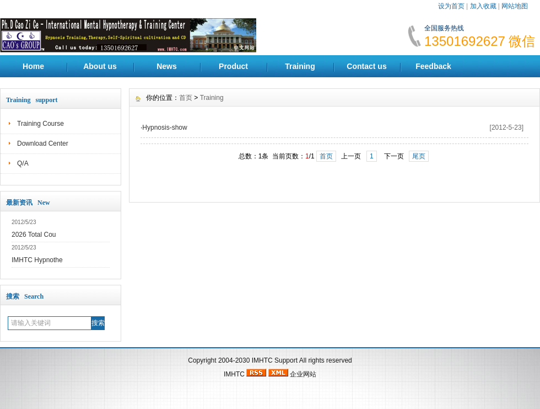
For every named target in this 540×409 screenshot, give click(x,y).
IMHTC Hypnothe (37, 260)
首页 (185, 98)
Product (233, 66)
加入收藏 (483, 6)
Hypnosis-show (164, 127)
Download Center (42, 143)
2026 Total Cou (34, 234)
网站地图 (514, 6)
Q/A (23, 163)
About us (100, 66)
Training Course (40, 124)
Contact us (366, 66)
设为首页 (451, 6)
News (166, 66)
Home (33, 66)
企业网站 (303, 374)
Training (300, 66)
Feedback (433, 66)
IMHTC (262, 360)
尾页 (418, 156)
